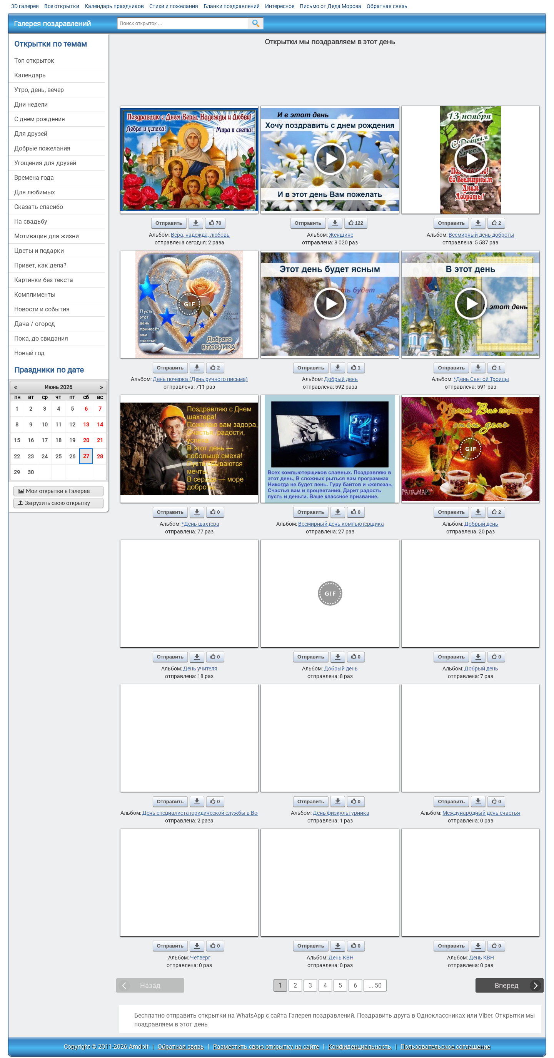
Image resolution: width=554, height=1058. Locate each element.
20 (86, 440)
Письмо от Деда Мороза (330, 6)
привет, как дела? (40, 265)
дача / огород (34, 324)
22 (17, 456)
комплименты (34, 294)
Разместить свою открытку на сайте (266, 1046)
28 (100, 456)
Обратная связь (387, 6)
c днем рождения (39, 119)
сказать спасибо (38, 207)
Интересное (279, 6)
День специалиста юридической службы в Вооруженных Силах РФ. (227, 813)
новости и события (42, 309)
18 (58, 440)
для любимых (34, 192)
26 (72, 456)
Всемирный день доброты (481, 235)
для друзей (30, 133)
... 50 (375, 985)
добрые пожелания (42, 148)
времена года (34, 177)
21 (100, 440)
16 (31, 440)
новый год (29, 353)
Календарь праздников (114, 6)
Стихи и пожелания (173, 6)
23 (31, 456)
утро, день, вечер (39, 90)
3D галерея (25, 6)
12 (72, 424)
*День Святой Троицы (481, 379)
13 (86, 424)
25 (58, 456)
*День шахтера (200, 524)
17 (45, 440)
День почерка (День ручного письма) (200, 379)
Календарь (30, 75)
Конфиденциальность (359, 1046)
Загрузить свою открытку (54, 502)
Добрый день (341, 379)
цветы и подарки (39, 250)
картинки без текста (43, 280)
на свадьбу (30, 221)
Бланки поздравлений (232, 6)
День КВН (341, 957)
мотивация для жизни (46, 236)
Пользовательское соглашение (445, 1046)
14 (100, 424)
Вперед (507, 985)
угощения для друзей (45, 163)
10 (45, 424)
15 (17, 440)
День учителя (200, 668)
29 (17, 472)
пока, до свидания (41, 338)
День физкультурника (341, 813)
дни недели (31, 104)
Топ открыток (34, 60)
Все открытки (61, 6)
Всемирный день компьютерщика (341, 524)
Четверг (200, 957)
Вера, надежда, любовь (200, 235)
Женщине (341, 235)
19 (72, 440)
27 (86, 456)
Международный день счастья (481, 813)
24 (45, 456)
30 (31, 472)
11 (58, 424)
